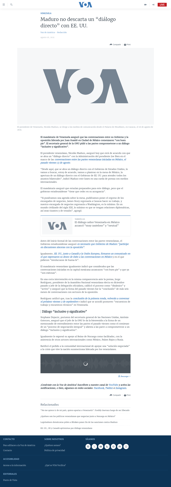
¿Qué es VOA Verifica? (55, 465)
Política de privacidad (54, 450)
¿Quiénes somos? (52, 445)
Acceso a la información (14, 465)
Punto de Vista (10, 480)
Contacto (7, 450)
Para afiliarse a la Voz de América (19, 445)
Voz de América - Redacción (53, 32)
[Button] (115, 45)
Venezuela (45, 13)
